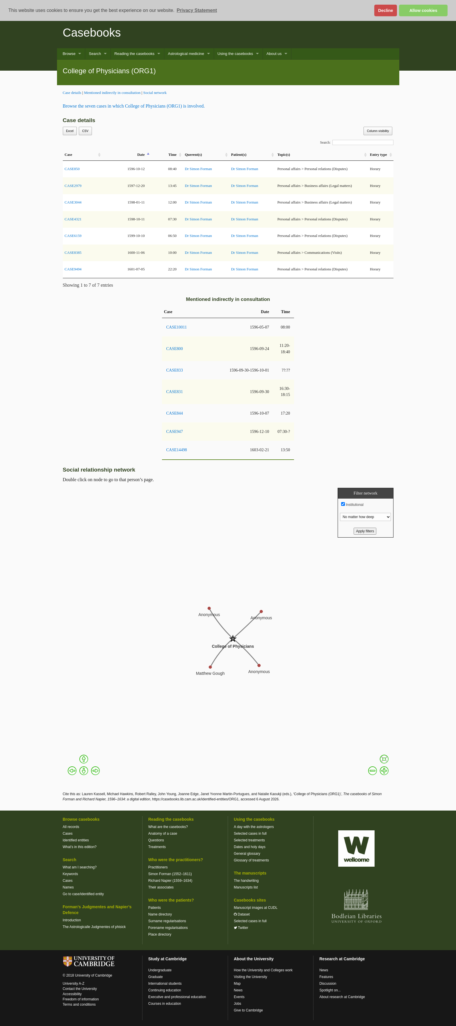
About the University (254, 959)
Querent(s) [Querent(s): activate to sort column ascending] (193, 155)
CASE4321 (73, 219)
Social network (155, 92)
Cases (68, 833)
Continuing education (164, 990)
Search (95, 53)
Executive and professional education (177, 997)
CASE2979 (73, 186)
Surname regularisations (167, 921)
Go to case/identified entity (83, 894)
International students (165, 984)
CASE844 (174, 413)
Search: (356, 142)
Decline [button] (385, 10)
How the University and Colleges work (263, 970)
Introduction (72, 920)
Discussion (327, 984)
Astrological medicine (186, 53)
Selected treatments (249, 840)
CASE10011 (176, 327)
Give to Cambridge (248, 1010)
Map (237, 984)
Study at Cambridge (167, 959)
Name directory (160, 914)
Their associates (161, 887)
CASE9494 (73, 269)
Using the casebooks (235, 53)
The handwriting (246, 881)
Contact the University (80, 989)
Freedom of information (81, 999)
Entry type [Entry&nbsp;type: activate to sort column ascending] (378, 155)
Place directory (159, 934)
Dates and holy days (250, 847)
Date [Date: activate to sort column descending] (141, 155)
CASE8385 (73, 253)
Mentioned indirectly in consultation (112, 92)
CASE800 (174, 348)
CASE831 (174, 391)
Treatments (157, 847)
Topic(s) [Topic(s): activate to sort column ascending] (283, 155)
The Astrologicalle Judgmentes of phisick (94, 927)
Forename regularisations (168, 928)
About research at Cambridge (342, 997)
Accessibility (72, 994)
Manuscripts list (246, 887)
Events (239, 997)
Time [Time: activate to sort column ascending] (172, 155)
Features (326, 977)
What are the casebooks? (168, 827)
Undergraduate (160, 970)
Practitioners (158, 867)
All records (71, 827)
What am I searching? (80, 867)
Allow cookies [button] (423, 10)
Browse (69, 53)
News (238, 990)
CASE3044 (73, 202)
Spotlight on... (330, 990)
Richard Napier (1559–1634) (170, 881)
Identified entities (76, 840)
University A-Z (74, 984)
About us (274, 53)
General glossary (247, 854)
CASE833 (174, 370)
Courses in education (164, 1004)
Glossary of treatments (251, 860)
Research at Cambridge (342, 959)
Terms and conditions (79, 1004)
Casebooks (92, 32)
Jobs (237, 1004)
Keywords (70, 874)
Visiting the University (250, 977)
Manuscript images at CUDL (255, 908)
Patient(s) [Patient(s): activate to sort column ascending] (239, 155)
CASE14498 (176, 449)
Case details (72, 92)
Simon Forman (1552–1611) (170, 874)
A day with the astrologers (254, 827)
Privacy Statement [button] (197, 10)
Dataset (242, 914)
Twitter (241, 928)
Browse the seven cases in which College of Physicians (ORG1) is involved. (134, 106)
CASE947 (174, 431)
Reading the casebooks (134, 53)
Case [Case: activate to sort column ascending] (68, 155)
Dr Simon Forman (198, 169)
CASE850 (72, 169)
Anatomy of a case (162, 833)
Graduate (155, 977)
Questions (156, 840)
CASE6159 (73, 236)
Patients (154, 908)
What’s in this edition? (80, 847)
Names (68, 887)
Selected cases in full (250, 833)
